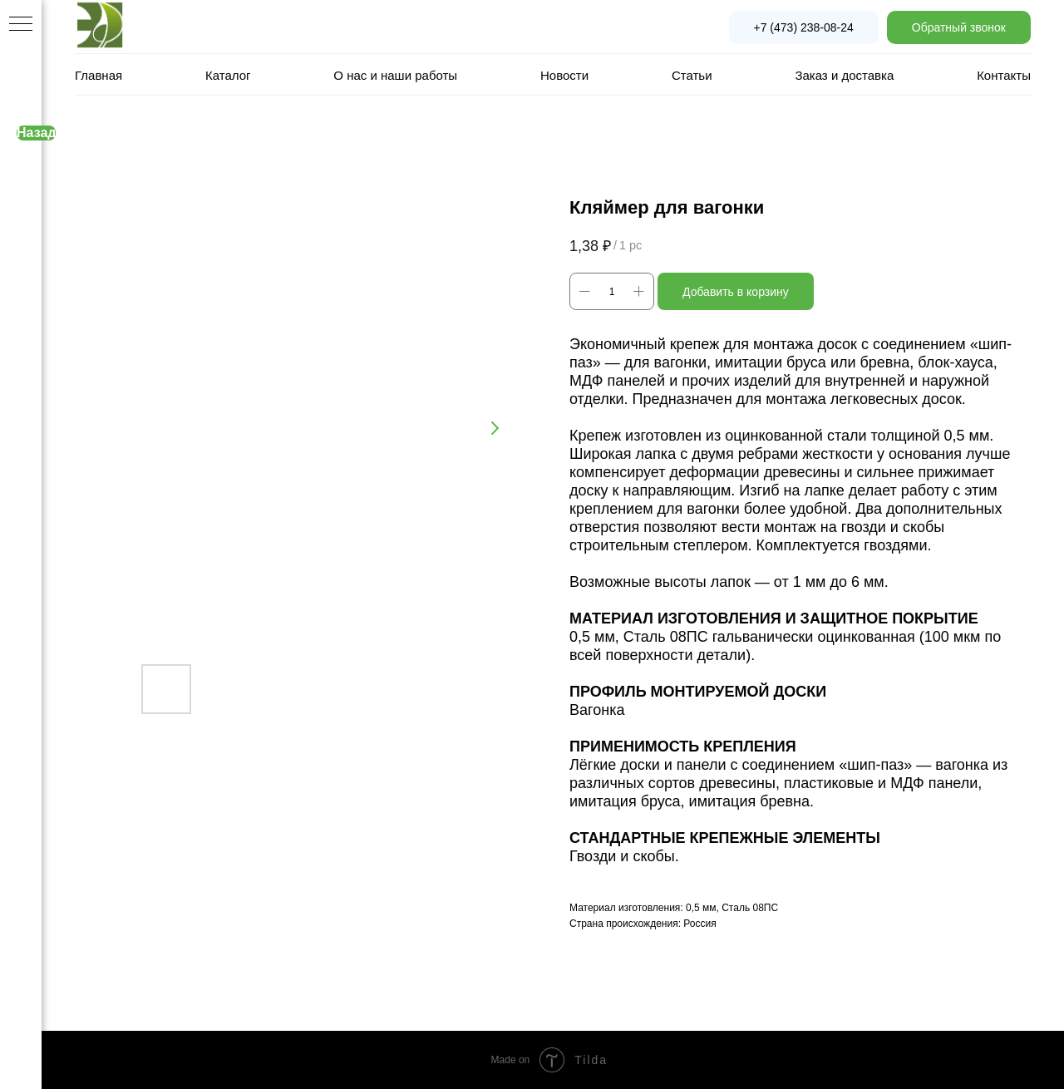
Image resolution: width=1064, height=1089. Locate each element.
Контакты (1004, 75)
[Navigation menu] (20, 25)
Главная (98, 75)
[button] (959, 27)
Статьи (692, 75)
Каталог (228, 75)
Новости (564, 75)
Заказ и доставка (844, 75)
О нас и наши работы (395, 75)
